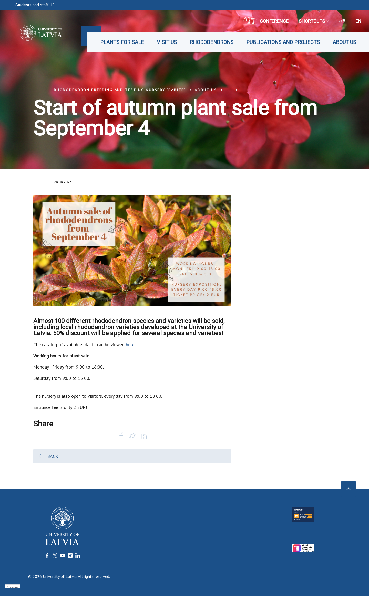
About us (344, 42)
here (130, 345)
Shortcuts (314, 21)
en (358, 21)
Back (48, 456)
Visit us (167, 42)
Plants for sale (122, 42)
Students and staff (34, 5)
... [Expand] (228, 90)
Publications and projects (283, 42)
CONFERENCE (266, 20)
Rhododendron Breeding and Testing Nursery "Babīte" (120, 90)
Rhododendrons (211, 42)
